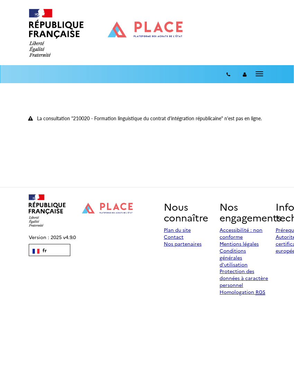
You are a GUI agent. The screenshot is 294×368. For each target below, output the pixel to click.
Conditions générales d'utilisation (234, 257)
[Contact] (228, 74)
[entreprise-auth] (245, 74)
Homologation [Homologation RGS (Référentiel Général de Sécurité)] (242, 292)
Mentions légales (239, 243)
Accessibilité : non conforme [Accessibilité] (241, 233)
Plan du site (177, 229)
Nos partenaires (183, 243)
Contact (174, 236)
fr (40, 250)
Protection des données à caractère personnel (244, 278)
